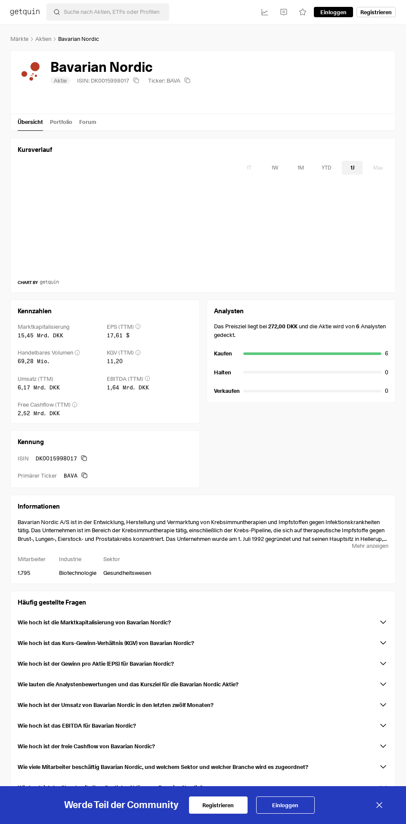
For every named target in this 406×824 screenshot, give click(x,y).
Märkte (19, 38)
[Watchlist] (302, 12)
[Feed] (283, 12)
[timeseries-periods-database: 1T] (249, 168)
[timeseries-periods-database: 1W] (274, 168)
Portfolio (61, 121)
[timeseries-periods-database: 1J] (352, 168)
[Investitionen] (264, 12)
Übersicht (30, 121)
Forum (87, 121)
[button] (203, 620)
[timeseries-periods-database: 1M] (300, 168)
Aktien (43, 38)
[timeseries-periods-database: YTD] (326, 168)
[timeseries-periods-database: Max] (378, 168)
